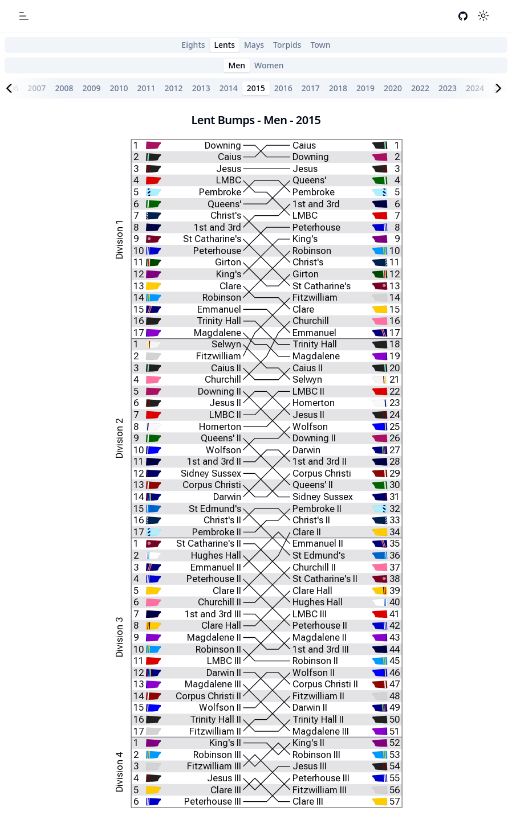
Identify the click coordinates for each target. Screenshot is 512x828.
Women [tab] (269, 65)
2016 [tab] (283, 88)
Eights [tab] (193, 44)
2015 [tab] (256, 88)
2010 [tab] (118, 88)
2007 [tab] (36, 88)
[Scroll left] (11, 88)
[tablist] (256, 45)
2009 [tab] (91, 88)
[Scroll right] (500, 88)
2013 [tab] (201, 88)
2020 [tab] (393, 88)
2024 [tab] (475, 88)
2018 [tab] (338, 88)
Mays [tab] (254, 44)
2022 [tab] (420, 88)
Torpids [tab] (287, 44)
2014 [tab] (229, 88)
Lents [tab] (224, 44)
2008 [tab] (64, 88)
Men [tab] (236, 65)
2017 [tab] (311, 88)
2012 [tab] (174, 88)
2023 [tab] (447, 88)
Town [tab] (320, 44)
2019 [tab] (365, 88)
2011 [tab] (146, 88)
